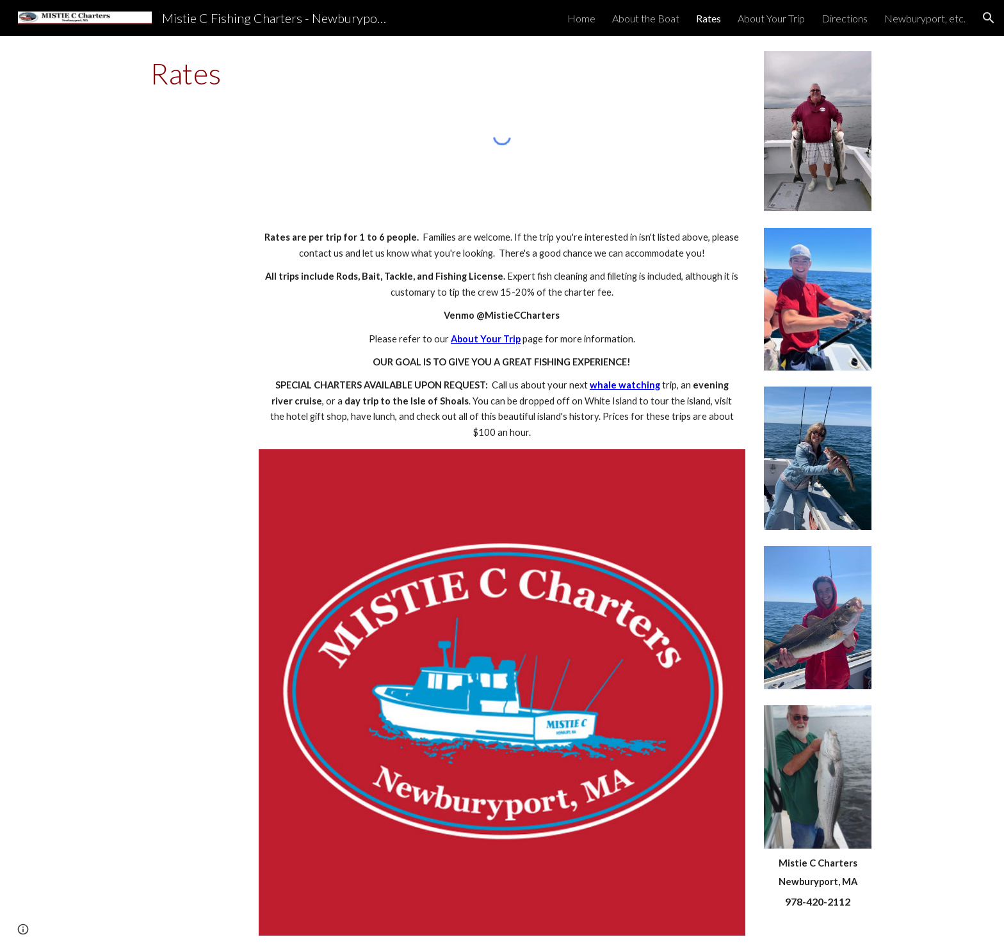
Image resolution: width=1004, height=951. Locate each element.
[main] (186, 73)
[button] (988, 18)
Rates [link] (708, 18)
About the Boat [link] (645, 18)
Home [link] (581, 18)
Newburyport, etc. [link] (925, 18)
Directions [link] (845, 18)
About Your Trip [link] (771, 18)
